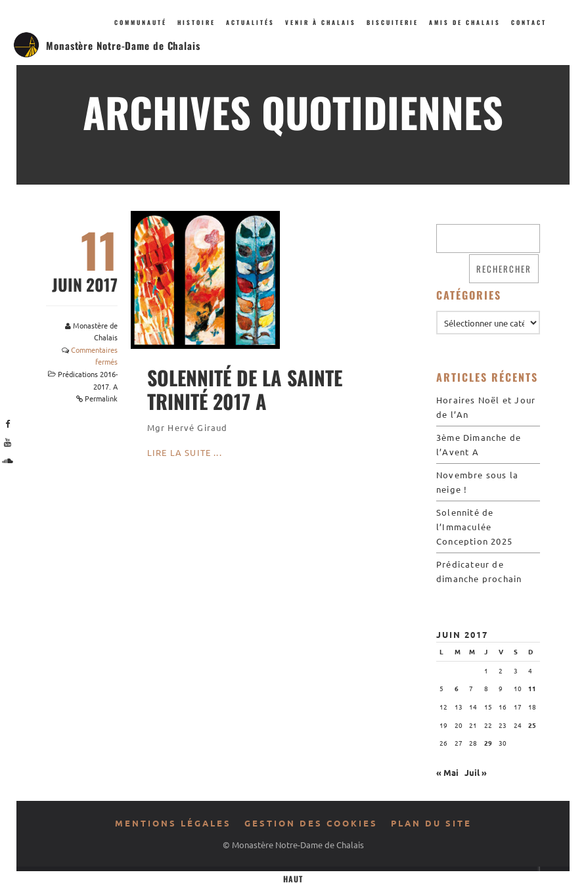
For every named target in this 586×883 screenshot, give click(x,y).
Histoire (196, 22)
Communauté (140, 22)
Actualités (250, 22)
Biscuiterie (392, 22)
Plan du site (431, 822)
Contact (529, 22)
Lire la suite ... (184, 452)
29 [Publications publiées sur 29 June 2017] (488, 743)
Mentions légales (173, 822)
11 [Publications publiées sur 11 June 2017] (532, 688)
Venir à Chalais (320, 22)
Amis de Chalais (465, 22)
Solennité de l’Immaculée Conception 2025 (474, 527)
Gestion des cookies (311, 822)
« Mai (447, 772)
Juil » (475, 772)
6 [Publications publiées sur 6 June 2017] (457, 688)
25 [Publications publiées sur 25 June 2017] (532, 725)
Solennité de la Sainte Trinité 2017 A (244, 389)
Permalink (101, 398)
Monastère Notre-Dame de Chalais (123, 45)
